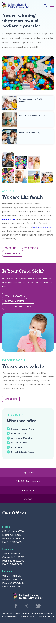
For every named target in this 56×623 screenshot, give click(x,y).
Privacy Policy (27, 616)
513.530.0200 (17, 561)
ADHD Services (18, 433)
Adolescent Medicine (21, 438)
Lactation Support (20, 442)
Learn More (11, 399)
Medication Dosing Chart (19, 306)
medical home (8, 219)
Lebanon (7, 571)
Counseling (16, 447)
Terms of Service (46, 616)
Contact (28, 499)
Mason (6, 526)
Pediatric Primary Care (22, 428)
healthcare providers (41, 227)
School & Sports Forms (22, 452)
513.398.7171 (17, 538)
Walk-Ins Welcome (15, 296)
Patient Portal (13, 253)
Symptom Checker (14, 301)
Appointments (30, 248)
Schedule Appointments (28, 481)
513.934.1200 (17, 583)
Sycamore (7, 548)
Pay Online (10, 248)
